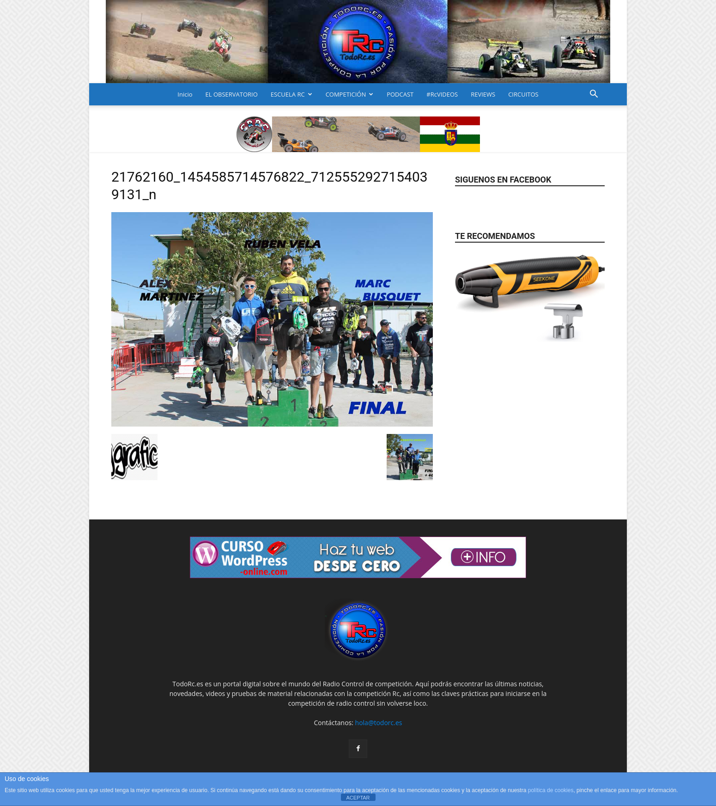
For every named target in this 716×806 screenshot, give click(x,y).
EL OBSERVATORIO (232, 94)
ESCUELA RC (291, 94)
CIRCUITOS (523, 94)
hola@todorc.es (378, 722)
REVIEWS (483, 94)
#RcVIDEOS (442, 94)
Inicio (184, 94)
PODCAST (400, 94)
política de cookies (551, 790)
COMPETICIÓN (350, 94)
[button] (594, 95)
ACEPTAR (358, 797)
